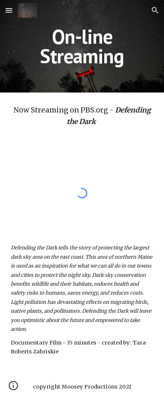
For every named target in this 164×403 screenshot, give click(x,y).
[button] (9, 10)
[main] (82, 46)
